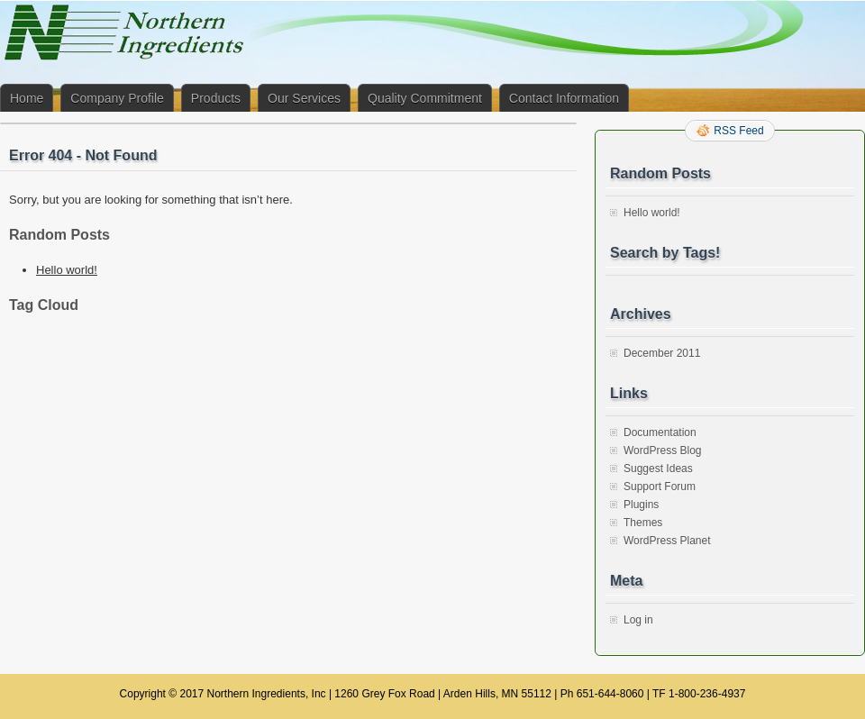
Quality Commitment (425, 98)
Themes (643, 522)
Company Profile (117, 98)
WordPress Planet (667, 540)
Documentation (660, 432)
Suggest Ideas (658, 468)
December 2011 (662, 353)
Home (26, 98)
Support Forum (660, 486)
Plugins (641, 504)
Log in (638, 620)
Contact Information (564, 98)
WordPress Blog (662, 450)
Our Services (304, 98)
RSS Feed (738, 130)
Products (216, 98)
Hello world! (66, 270)
